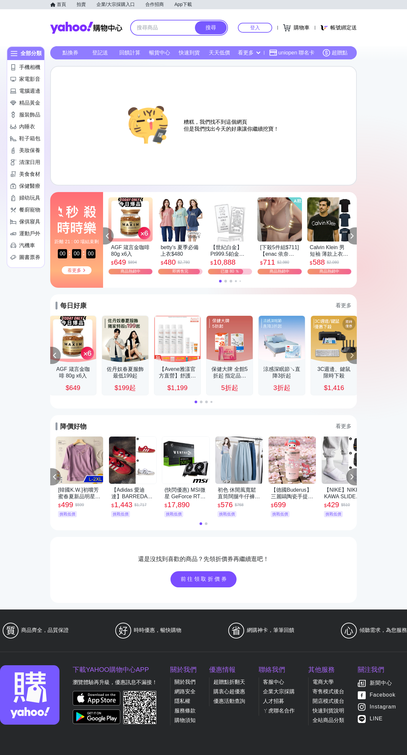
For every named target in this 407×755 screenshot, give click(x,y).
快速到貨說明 (328, 710)
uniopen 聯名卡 (291, 53)
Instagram (383, 707)
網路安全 (185, 691)
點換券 (70, 52)
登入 (255, 27)
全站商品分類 (328, 720)
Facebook (382, 695)
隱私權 (182, 701)
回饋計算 (129, 52)
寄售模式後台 (328, 691)
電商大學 (323, 682)
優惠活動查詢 (229, 701)
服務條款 (185, 710)
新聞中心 (381, 683)
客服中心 (273, 682)
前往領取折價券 (204, 579)
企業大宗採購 (279, 691)
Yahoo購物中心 (86, 28)
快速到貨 (189, 52)
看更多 (249, 52)
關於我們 (185, 682)
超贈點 (335, 53)
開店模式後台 (328, 701)
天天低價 (219, 52)
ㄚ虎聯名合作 (279, 710)
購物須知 (185, 720)
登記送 (100, 52)
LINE (376, 719)
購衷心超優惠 (229, 691)
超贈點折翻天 (229, 682)
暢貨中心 (159, 52)
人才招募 (273, 701)
